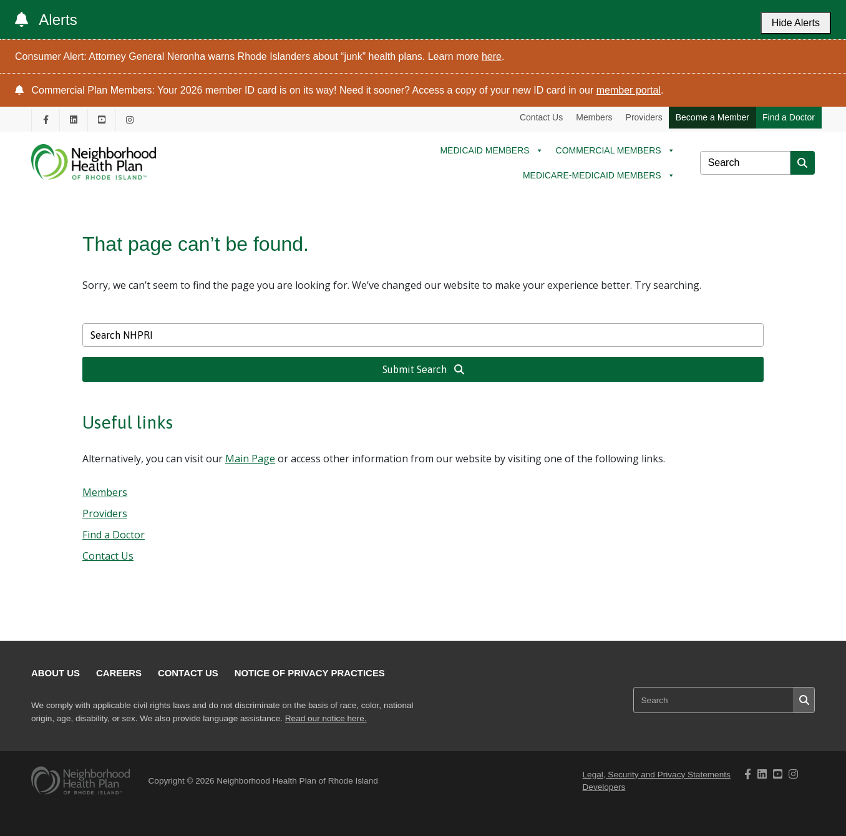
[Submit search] (802, 163)
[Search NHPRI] (745, 163)
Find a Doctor (788, 117)
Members (594, 117)
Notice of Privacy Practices (310, 673)
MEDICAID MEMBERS (491, 150)
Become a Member (712, 117)
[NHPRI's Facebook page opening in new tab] (45, 120)
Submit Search (423, 369)
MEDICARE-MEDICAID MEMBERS (599, 175)
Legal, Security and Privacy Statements (657, 774)
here (492, 56)
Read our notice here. (326, 718)
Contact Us (541, 117)
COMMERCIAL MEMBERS (615, 150)
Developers (604, 787)
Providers (644, 117)
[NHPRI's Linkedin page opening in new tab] (73, 120)
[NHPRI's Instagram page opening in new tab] (129, 120)
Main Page (250, 458)
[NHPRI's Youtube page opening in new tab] (101, 120)
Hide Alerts (796, 22)
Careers (119, 673)
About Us (55, 673)
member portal (628, 90)
